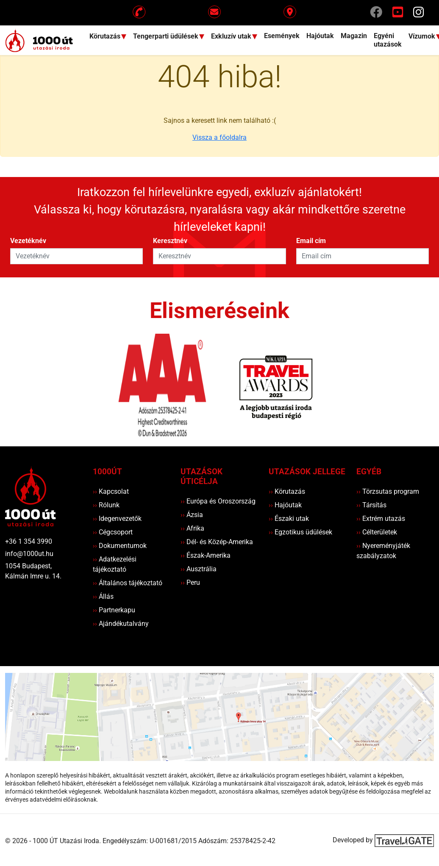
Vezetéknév (28, 241)
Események (282, 36)
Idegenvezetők (117, 519)
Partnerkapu (114, 610)
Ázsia (192, 515)
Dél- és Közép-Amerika (217, 542)
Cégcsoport (113, 532)
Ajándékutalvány (121, 624)
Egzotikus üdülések (300, 532)
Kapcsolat (111, 491)
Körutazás (287, 491)
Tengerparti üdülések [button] (166, 36)
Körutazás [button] (105, 36)
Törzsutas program (387, 491)
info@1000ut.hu (29, 554)
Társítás (371, 505)
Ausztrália (199, 569)
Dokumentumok (120, 546)
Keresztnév (170, 241)
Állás (103, 596)
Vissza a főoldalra (219, 137)
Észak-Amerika (206, 555)
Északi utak (289, 519)
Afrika (192, 528)
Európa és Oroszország (218, 501)
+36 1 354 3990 (28, 541)
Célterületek (376, 532)
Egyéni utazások (388, 40)
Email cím (311, 241)
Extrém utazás (380, 519)
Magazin (354, 36)
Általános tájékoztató (127, 583)
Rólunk (106, 505)
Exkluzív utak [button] (232, 36)
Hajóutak (320, 36)
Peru (190, 582)
